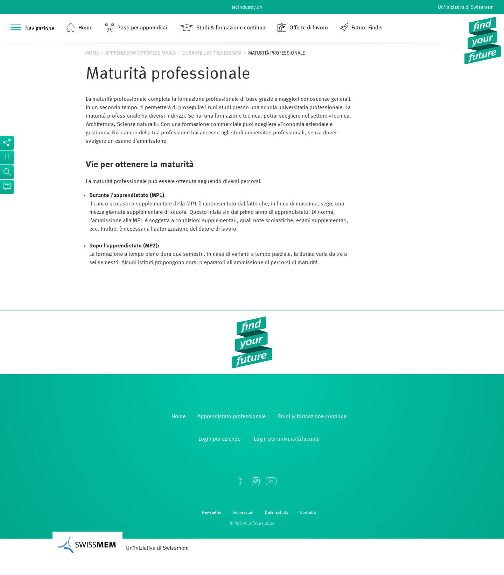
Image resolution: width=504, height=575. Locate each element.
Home (92, 53)
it (7, 157)
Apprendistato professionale (140, 53)
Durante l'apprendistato (211, 53)
